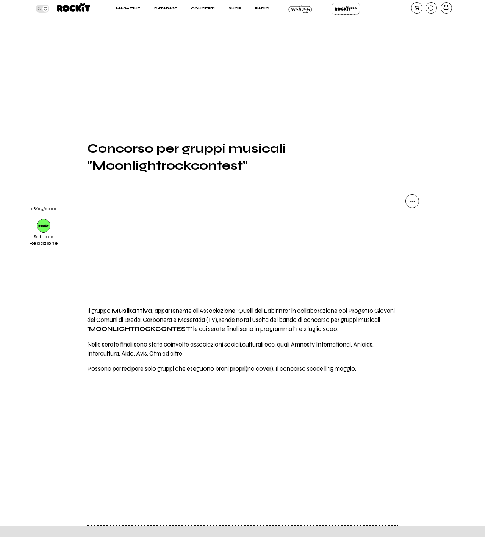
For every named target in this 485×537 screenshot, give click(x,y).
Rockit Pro (346, 9)
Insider (300, 8)
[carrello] (416, 8)
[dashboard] (446, 8)
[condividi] (412, 201)
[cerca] (431, 8)
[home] (73, 8)
